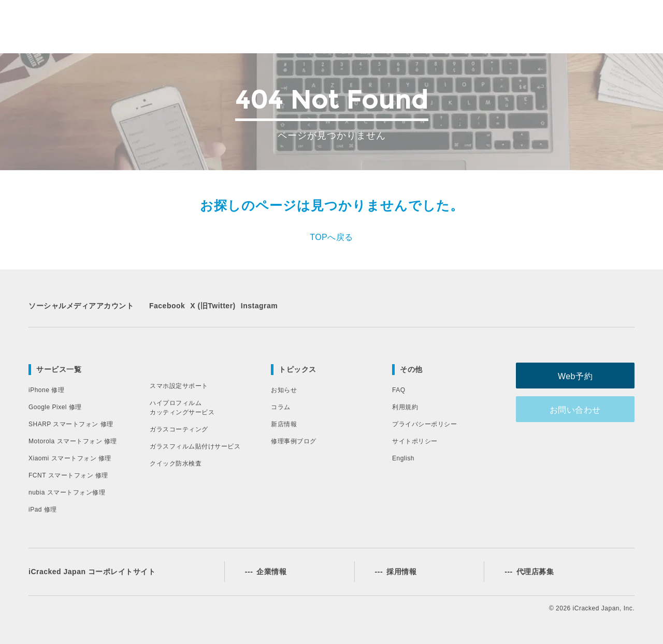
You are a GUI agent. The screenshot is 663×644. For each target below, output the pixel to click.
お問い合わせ (583, 409)
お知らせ (284, 390)
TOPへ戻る (331, 237)
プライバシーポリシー (424, 424)
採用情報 (396, 571)
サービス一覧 (58, 369)
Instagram (259, 306)
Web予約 (582, 375)
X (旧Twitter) (212, 306)
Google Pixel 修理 (55, 407)
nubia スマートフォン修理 (66, 492)
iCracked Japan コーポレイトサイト (91, 571)
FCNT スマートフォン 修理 (68, 475)
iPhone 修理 (46, 390)
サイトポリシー (415, 441)
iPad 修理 (42, 509)
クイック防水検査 (175, 463)
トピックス (297, 369)
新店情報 (284, 424)
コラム (281, 407)
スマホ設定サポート (179, 386)
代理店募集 (529, 571)
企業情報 (266, 571)
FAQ (399, 390)
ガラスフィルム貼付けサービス (195, 446)
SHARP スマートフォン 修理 (70, 424)
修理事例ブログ (293, 441)
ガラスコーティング (179, 429)
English (403, 458)
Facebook (167, 306)
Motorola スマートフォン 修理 (72, 441)
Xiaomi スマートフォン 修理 (69, 458)
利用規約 (405, 407)
